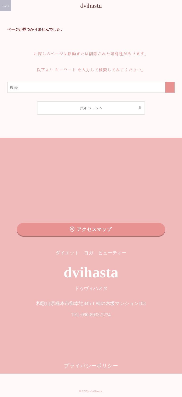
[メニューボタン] (5, 5)
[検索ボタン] (176, 5)
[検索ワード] (91, 87)
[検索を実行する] (170, 87)
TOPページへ (91, 108)
